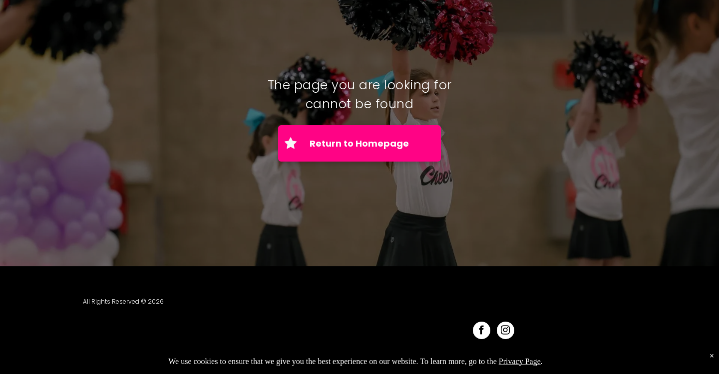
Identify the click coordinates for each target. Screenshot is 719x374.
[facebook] (481, 332)
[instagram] (505, 332)
